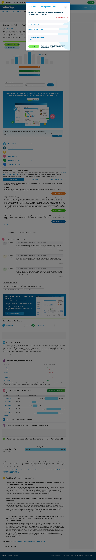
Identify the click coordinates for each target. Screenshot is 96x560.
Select (31, 39)
